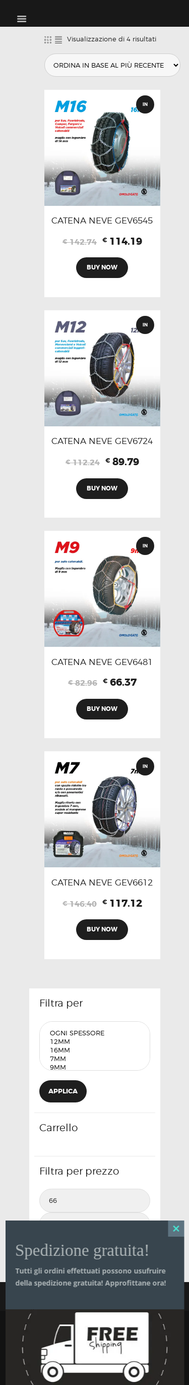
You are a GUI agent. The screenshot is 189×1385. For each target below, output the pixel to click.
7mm (95, 1059)
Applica (63, 1091)
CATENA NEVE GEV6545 (102, 220)
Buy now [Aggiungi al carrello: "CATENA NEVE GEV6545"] (102, 267)
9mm (95, 1067)
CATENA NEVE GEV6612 (102, 882)
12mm (95, 1041)
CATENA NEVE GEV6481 (102, 662)
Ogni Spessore (95, 1033)
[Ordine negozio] (112, 65)
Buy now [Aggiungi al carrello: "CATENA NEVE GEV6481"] (102, 709)
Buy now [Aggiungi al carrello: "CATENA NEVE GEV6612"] (102, 929)
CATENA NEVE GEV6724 (102, 441)
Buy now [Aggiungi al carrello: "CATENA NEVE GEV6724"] (102, 488)
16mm (95, 1050)
